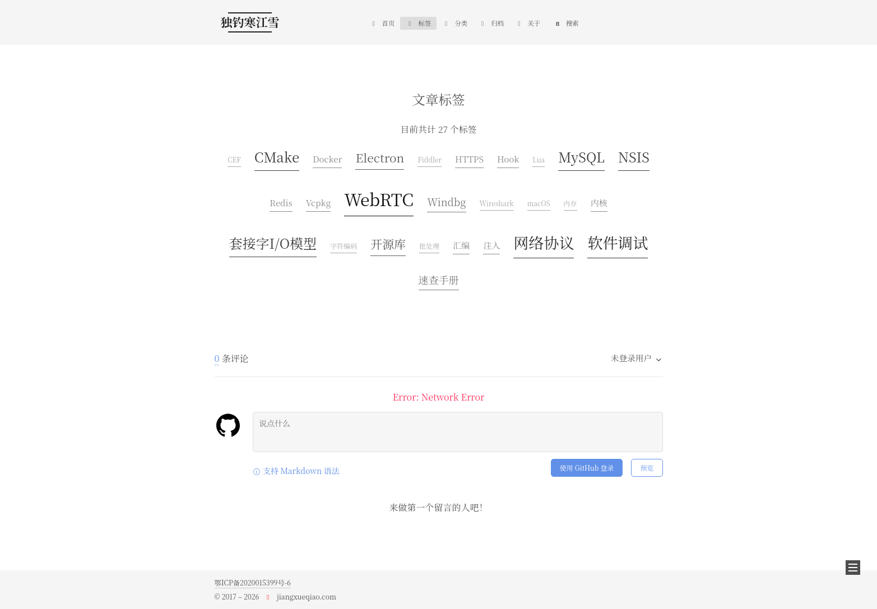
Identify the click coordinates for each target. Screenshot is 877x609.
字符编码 (343, 245)
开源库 (388, 243)
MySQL (581, 156)
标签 (418, 22)
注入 (491, 245)
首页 (382, 22)
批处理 (429, 245)
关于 (527, 22)
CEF (234, 159)
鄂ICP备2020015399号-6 (253, 583)
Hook (508, 159)
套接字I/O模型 (273, 243)
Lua (538, 159)
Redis (281, 202)
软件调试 (617, 242)
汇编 (461, 245)
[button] (853, 567)
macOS (538, 203)
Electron (379, 157)
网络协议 (543, 242)
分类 (454, 22)
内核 (599, 202)
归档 (491, 22)
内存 (570, 203)
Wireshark (497, 203)
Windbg (446, 201)
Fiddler (429, 159)
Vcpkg (318, 202)
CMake (276, 156)
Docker (327, 159)
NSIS (633, 156)
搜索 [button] (566, 22)
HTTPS (469, 159)
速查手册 (439, 279)
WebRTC (379, 199)
